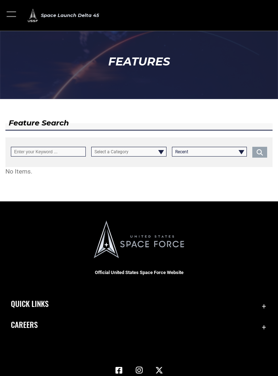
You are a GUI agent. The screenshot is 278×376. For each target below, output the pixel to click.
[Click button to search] (259, 152)
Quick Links (30, 303)
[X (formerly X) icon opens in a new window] (159, 370)
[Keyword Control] (48, 152)
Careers (24, 324)
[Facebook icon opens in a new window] (118, 370)
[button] (12, 15)
